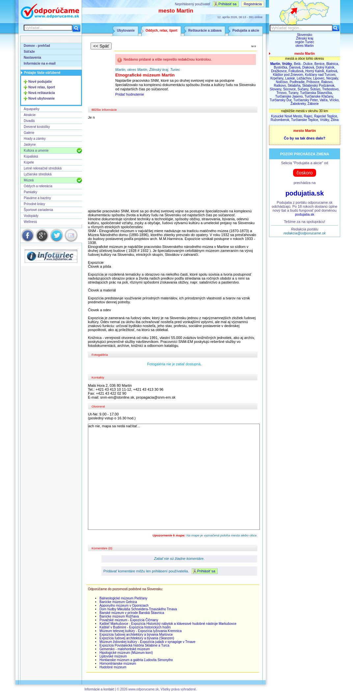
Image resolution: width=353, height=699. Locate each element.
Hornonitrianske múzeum (117, 663)
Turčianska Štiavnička (316, 93)
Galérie (29, 133)
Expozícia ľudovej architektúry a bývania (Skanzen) (136, 638)
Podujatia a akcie (245, 30)
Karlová (331, 71)
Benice (319, 64)
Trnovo (281, 93)
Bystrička (280, 67)
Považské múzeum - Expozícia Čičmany (128, 620)
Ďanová (294, 67)
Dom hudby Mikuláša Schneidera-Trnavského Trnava (138, 609)
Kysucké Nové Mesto (286, 116)
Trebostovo (330, 89)
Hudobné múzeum (112, 667)
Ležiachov (304, 78)
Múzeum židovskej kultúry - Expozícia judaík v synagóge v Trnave (147, 642)
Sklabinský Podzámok (318, 85)
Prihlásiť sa (227, 4)
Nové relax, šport (41, 87)
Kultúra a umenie (36, 150)
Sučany (303, 89)
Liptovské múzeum (113, 656)
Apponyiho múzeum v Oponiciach (124, 605)
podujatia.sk (304, 193)
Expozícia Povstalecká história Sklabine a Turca (134, 645)
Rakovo (327, 82)
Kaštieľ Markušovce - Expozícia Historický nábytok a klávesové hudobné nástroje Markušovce (167, 623)
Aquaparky (32, 109)
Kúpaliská (31, 156)
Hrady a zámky (35, 138)
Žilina (335, 120)
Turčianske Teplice (304, 120)
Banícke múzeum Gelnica (118, 602)
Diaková (308, 67)
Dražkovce (278, 71)
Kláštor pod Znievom (288, 74)
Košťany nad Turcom (320, 74)
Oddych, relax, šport (161, 30)
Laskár (290, 78)
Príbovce (313, 82)
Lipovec (318, 78)
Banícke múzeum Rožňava (119, 616)
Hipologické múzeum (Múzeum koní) (126, 652)
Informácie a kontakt (99, 689)
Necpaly (332, 78)
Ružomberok (280, 120)
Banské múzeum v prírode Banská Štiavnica (131, 613)
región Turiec (304, 42)
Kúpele (29, 162)
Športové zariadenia (38, 210)
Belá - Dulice (303, 64)
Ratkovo (280, 85)
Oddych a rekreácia (38, 186)
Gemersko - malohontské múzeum (124, 649)
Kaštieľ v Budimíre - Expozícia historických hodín (135, 627)
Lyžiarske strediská (38, 174)
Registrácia (253, 4)
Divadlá (29, 121)
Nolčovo (282, 82)
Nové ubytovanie (41, 98)
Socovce (289, 89)
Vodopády (31, 216)
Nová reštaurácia (41, 93)
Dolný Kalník (325, 67)
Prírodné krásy (34, 204)
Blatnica (332, 64)
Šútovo (315, 89)
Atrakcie (30, 115)
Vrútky (324, 120)
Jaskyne (30, 144)
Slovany (275, 89)
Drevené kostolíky (37, 127)
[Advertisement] (174, 164)
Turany (293, 93)
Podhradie (297, 82)
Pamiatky (30, 192)
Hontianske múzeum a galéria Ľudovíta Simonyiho (136, 660)
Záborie (313, 104)
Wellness (30, 222)
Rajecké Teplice (325, 116)
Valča (323, 100)
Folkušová (296, 71)
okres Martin (304, 45)
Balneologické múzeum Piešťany (123, 598)
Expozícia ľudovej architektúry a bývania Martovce (136, 634)
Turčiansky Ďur (280, 100)
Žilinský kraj (304, 38)
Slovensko (304, 35)
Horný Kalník (314, 71)
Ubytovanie (126, 30)
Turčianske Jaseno (289, 96)
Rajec (308, 116)
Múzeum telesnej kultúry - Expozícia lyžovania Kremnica (140, 631)
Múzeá (29, 180)
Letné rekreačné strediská (43, 168)
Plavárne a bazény (37, 198)
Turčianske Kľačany (319, 96)
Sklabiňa (294, 85)
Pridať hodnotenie (129, 94)
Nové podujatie (40, 81)
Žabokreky (298, 104)
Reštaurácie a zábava (205, 30)
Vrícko (334, 100)
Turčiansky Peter (305, 100)
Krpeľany (276, 78)
